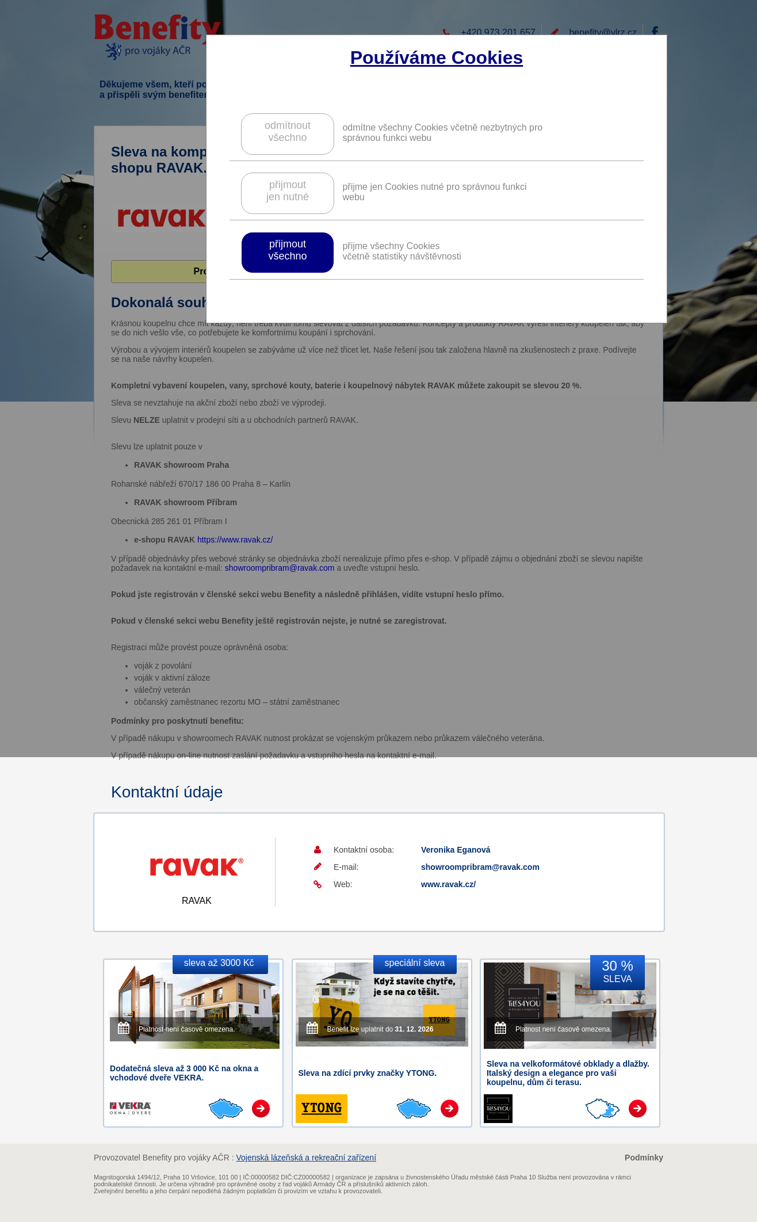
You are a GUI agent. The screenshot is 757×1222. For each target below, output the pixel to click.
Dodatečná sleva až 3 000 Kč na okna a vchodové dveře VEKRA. (184, 1073)
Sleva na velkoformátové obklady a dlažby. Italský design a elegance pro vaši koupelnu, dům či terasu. (568, 1073)
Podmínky (644, 1157)
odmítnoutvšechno (288, 131)
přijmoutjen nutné (287, 191)
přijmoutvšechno (287, 250)
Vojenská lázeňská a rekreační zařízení (306, 1157)
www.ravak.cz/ (448, 884)
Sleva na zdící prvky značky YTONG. (368, 1073)
